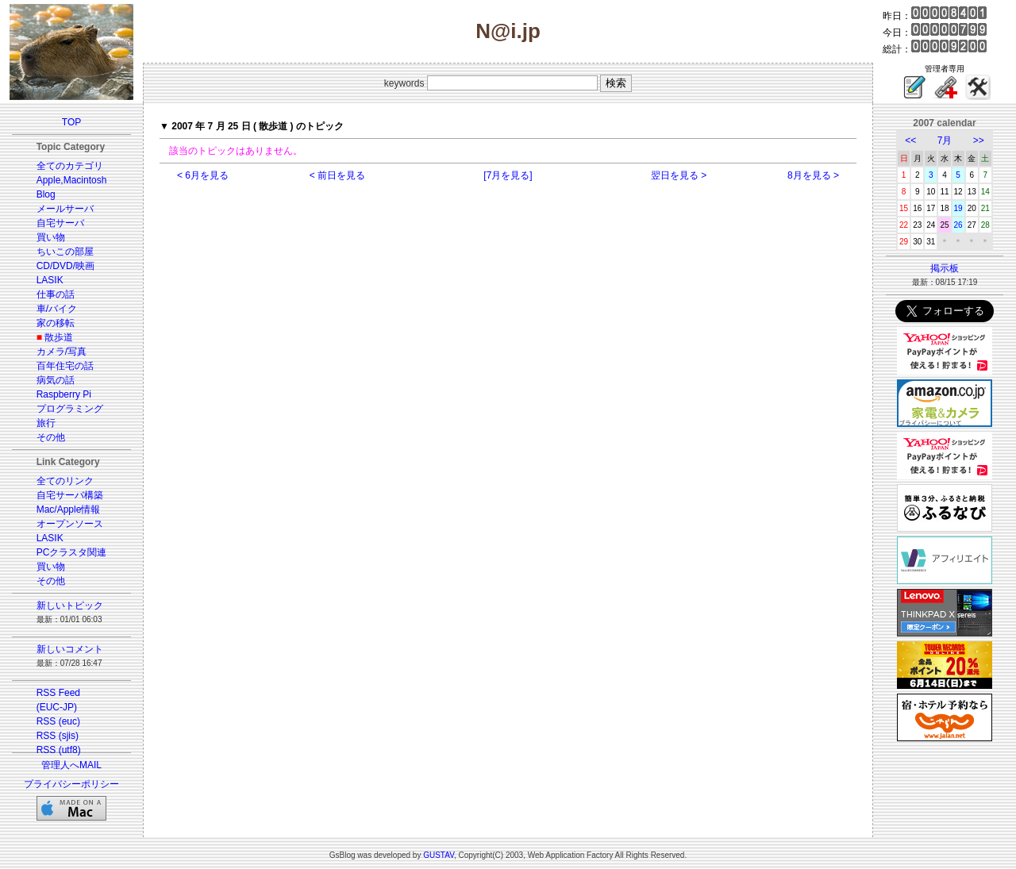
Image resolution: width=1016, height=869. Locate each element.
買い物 (51, 237)
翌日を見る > (678, 175)
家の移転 (56, 323)
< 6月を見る (203, 175)
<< (910, 140)
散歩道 (58, 337)
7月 (944, 140)
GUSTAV (438, 855)
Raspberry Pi (64, 394)
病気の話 (56, 380)
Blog (46, 194)
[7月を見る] (507, 175)
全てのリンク (65, 480)
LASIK (50, 280)
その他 (51, 437)
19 (958, 208)
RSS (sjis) (58, 735)
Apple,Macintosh (72, 180)
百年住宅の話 (65, 365)
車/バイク (57, 308)
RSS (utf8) (59, 750)
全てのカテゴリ (70, 165)
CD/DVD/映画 (65, 265)
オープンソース (70, 523)
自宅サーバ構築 (70, 495)
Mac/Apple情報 (69, 509)
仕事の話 (56, 294)
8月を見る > (813, 175)
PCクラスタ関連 (72, 552)
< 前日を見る (337, 175)
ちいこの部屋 (65, 251)
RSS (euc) (58, 721)
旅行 (46, 423)
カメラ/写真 (62, 351)
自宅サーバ (60, 223)
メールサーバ (65, 208)
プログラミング (70, 408)
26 (958, 225)
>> (978, 140)
